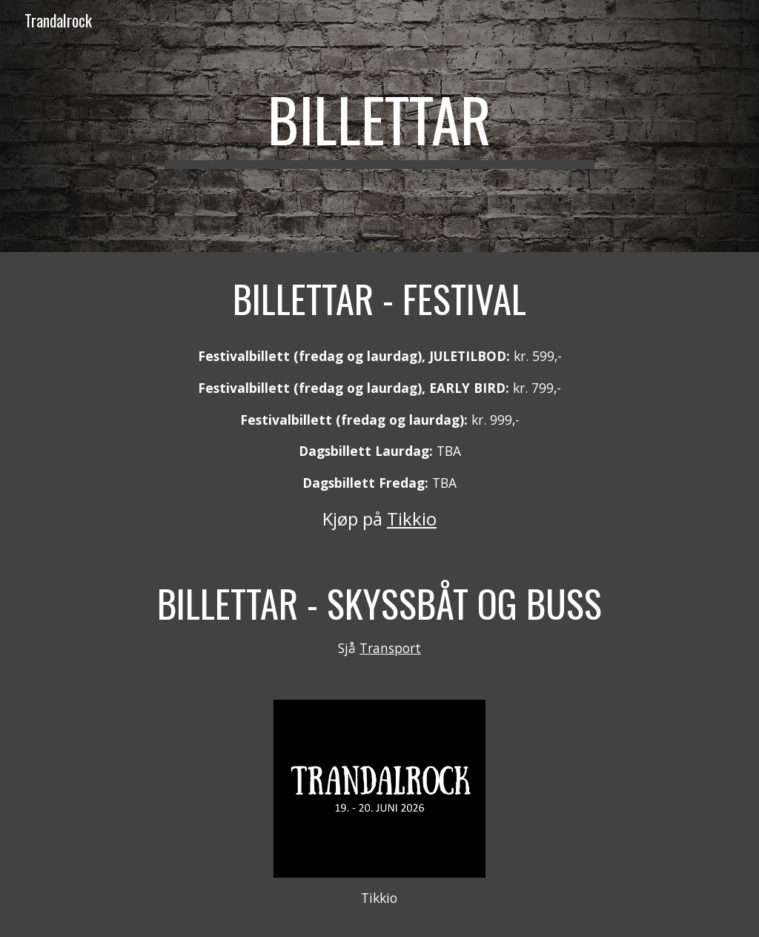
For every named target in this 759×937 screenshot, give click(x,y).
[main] (379, 126)
